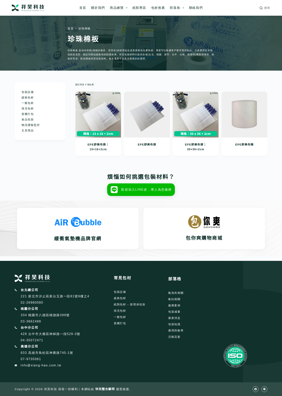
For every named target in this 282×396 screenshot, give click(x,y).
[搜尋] (265, 7)
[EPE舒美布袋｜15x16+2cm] (98, 114)
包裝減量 (174, 311)
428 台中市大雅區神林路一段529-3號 (50, 334)
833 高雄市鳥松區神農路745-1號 (47, 352)
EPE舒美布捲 (244, 144)
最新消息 (174, 318)
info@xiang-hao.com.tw (41, 365)
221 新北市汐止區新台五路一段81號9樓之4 (55, 296)
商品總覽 (119, 7)
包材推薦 (158, 7)
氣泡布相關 (175, 292)
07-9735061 (31, 359)
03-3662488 (31, 321)
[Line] (264, 389)
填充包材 (28, 108)
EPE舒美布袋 (147, 144)
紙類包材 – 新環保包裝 (130, 304)
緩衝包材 (28, 97)
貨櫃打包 (28, 114)
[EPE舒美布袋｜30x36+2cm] (196, 114)
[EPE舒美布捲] (244, 114)
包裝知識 (174, 324)
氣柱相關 (174, 299)
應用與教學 (175, 330)
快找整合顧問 (105, 389)
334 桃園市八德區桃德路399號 (45, 315)
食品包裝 (28, 119)
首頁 (82, 7)
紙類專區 (139, 7)
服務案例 (174, 305)
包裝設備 (28, 92)
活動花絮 (174, 336)
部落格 (177, 7)
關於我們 (98, 7)
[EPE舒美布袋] (147, 114)
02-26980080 (32, 302)
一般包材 (28, 103)
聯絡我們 (196, 7)
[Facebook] (255, 389)
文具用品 (28, 130)
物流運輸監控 (31, 125)
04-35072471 (32, 340)
